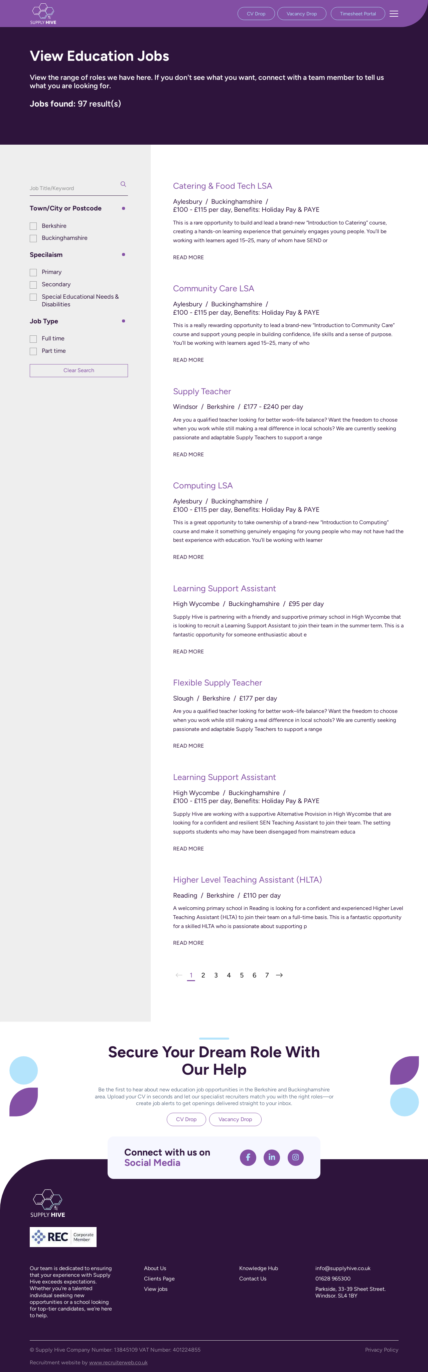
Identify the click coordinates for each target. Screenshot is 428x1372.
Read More (188, 257)
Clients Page (159, 1278)
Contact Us (253, 1278)
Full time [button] (53, 338)
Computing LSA (203, 485)
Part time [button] (54, 350)
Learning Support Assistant (224, 588)
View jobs (156, 1289)
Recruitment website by (89, 1362)
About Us (155, 1268)
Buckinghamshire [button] (65, 238)
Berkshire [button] (54, 226)
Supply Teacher (202, 391)
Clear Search (78, 370)
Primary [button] (51, 272)
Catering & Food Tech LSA (222, 186)
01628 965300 (332, 1278)
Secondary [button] (56, 284)
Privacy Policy (382, 1350)
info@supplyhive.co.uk (343, 1268)
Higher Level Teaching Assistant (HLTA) (247, 880)
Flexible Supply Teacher (217, 682)
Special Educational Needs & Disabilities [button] (80, 300)
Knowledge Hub (258, 1268)
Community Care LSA (213, 288)
